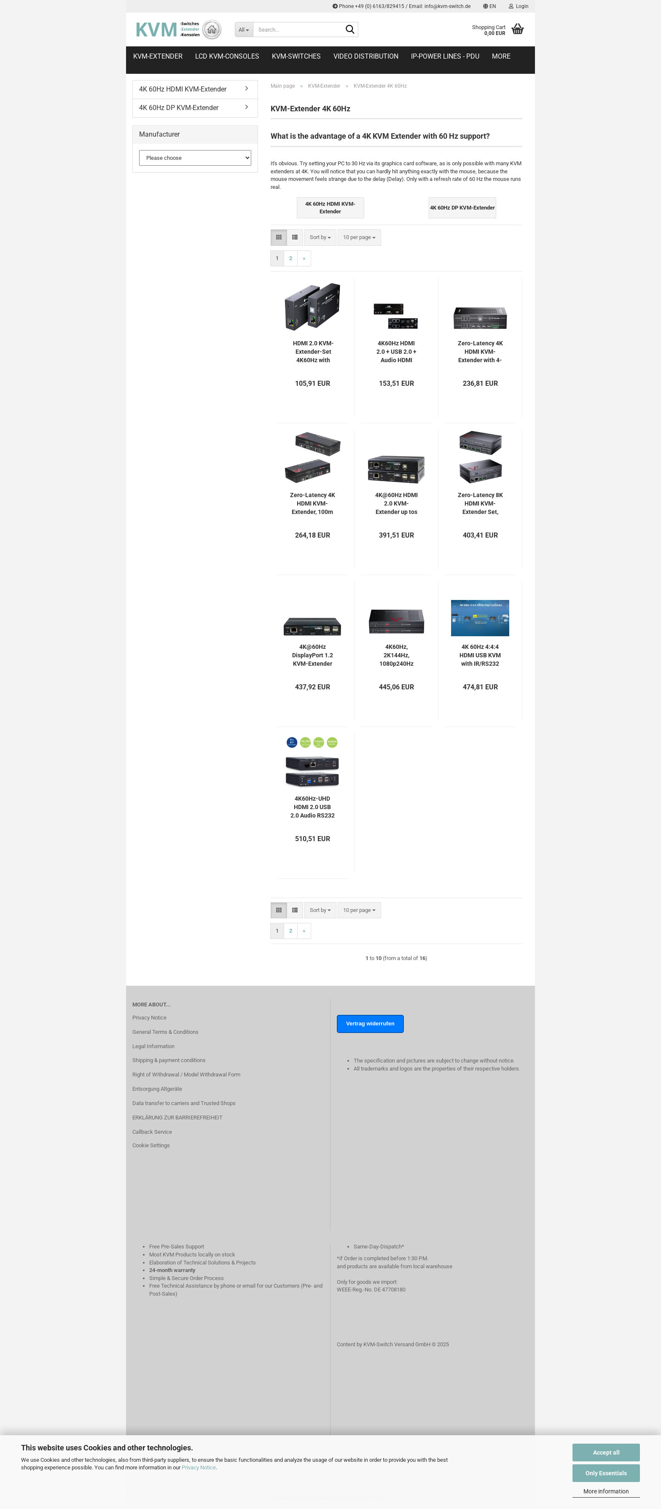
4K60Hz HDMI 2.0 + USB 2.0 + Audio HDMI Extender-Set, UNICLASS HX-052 (396, 352)
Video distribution (365, 56)
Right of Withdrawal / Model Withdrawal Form (186, 1074)
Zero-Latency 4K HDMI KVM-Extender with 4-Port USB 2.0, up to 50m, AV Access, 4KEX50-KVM (480, 352)
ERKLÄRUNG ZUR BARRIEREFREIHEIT (177, 1117)
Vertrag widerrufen (370, 1023)
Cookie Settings (151, 1145)
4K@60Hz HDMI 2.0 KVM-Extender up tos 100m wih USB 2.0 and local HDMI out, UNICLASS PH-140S (396, 504)
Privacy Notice (199, 1467)
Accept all (606, 1452)
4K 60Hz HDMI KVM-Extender (182, 89)
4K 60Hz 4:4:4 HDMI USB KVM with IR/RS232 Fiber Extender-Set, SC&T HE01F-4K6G (480, 655)
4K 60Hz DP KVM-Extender (178, 108)
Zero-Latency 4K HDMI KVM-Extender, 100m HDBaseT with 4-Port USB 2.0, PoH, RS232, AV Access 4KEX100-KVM (312, 504)
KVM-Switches (296, 56)
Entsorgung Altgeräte (157, 1089)
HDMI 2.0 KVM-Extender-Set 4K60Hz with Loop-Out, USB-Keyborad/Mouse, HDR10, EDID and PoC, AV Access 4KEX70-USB (313, 352)
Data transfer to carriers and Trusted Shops (184, 1103)
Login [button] (519, 6)
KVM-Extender (158, 56)
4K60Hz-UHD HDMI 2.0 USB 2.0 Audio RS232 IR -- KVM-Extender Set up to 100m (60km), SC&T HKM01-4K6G (312, 807)
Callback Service (152, 1132)
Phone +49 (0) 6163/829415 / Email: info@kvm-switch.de (401, 6)
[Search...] (244, 29)
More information (606, 1491)
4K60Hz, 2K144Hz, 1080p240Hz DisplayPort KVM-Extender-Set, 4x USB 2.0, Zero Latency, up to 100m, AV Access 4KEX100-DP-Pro (396, 655)
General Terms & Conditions (165, 1032)
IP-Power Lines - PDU (445, 56)
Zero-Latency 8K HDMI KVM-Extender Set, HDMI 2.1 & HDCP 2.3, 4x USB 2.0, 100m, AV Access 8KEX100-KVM (480, 504)
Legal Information (153, 1046)
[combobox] (320, 237)
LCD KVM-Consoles (227, 56)
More (501, 56)
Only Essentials (606, 1473)
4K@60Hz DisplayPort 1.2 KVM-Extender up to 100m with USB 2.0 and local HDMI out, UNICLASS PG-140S (312, 655)
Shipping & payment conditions (169, 1060)
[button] (489, 6)
